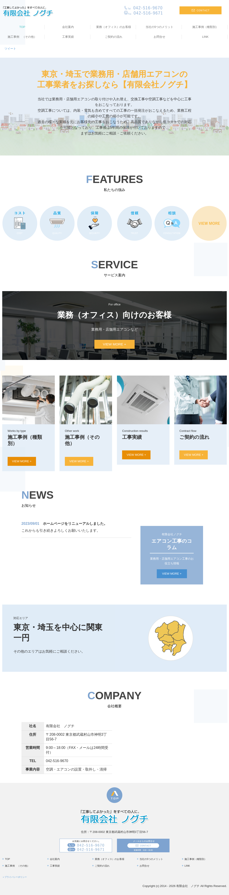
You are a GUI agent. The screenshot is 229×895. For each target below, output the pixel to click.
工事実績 (68, 36)
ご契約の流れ (113, 36)
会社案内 (68, 27)
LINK (205, 36)
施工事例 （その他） (22, 36)
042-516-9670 (57, 761)
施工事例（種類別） (205, 27)
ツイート (10, 48)
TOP (22, 27)
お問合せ (159, 36)
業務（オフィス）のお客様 (113, 27)
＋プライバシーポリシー (14, 877)
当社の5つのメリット (159, 27)
